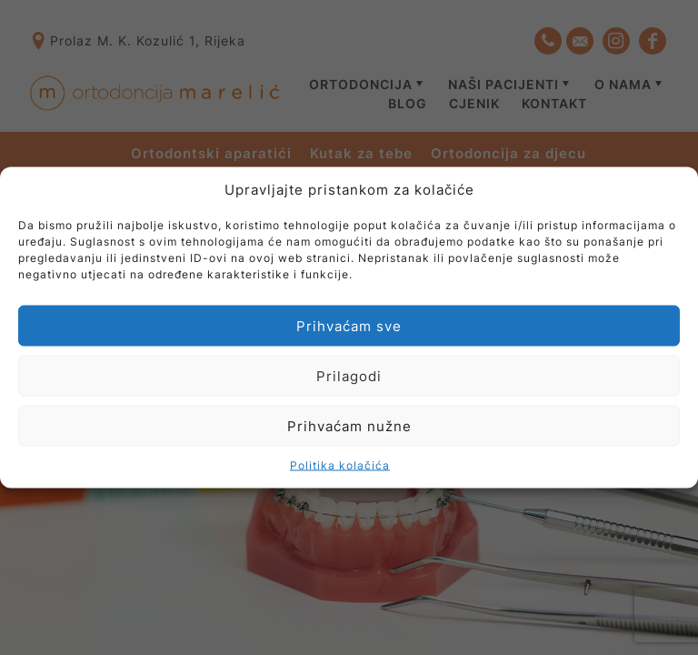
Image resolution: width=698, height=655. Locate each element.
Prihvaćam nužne (349, 425)
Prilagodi (349, 375)
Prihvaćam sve (349, 325)
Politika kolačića (340, 465)
